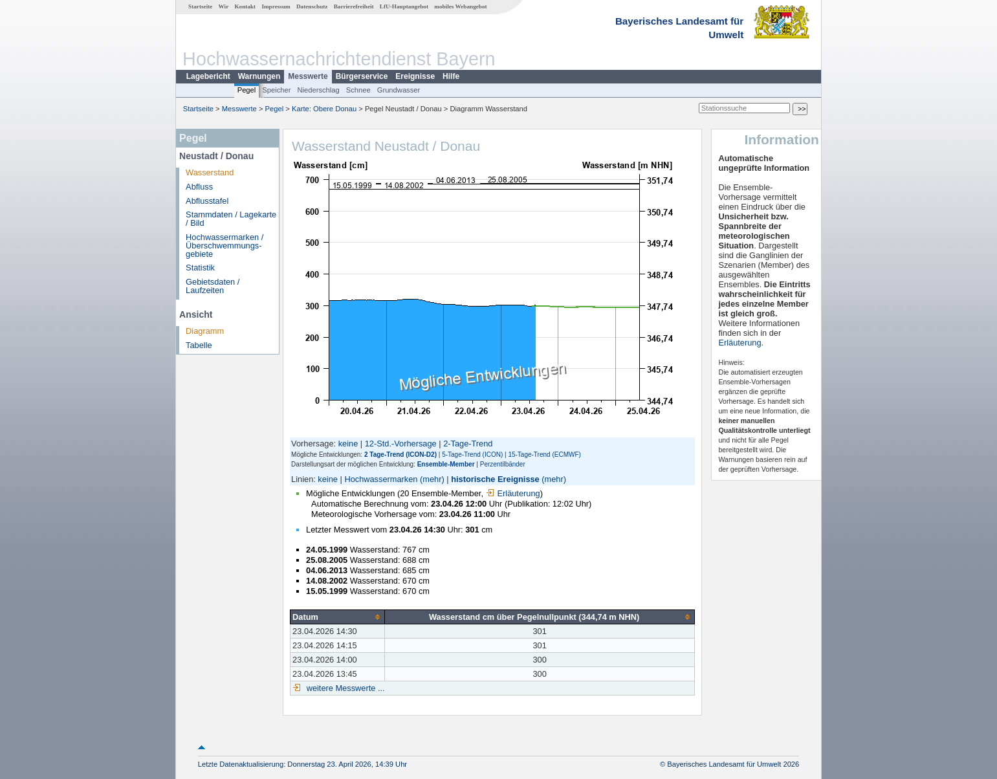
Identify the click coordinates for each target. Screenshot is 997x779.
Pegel (246, 90)
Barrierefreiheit (354, 6)
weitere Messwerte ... (344, 688)
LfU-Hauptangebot (404, 6)
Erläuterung (513, 493)
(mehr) (432, 479)
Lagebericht (208, 76)
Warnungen (259, 76)
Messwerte (307, 76)
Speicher (276, 90)
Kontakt (245, 6)
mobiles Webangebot (460, 6)
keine (348, 443)
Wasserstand (210, 172)
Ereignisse (415, 76)
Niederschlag (318, 90)
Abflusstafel (207, 201)
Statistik (200, 267)
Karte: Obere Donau (324, 109)
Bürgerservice (362, 76)
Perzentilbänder (502, 464)
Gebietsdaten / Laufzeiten (212, 286)
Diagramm (205, 331)
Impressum (275, 6)
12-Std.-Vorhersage (401, 443)
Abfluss (199, 187)
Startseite (200, 6)
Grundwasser (399, 90)
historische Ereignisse (495, 479)
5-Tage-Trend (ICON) (472, 454)
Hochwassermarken (380, 479)
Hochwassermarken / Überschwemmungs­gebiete (224, 245)
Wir (224, 6)
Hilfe (451, 76)
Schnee (358, 90)
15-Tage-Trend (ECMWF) (544, 454)
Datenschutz (312, 6)
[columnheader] (337, 616)
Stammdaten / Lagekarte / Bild (231, 219)
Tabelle (199, 345)
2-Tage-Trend (467, 443)
